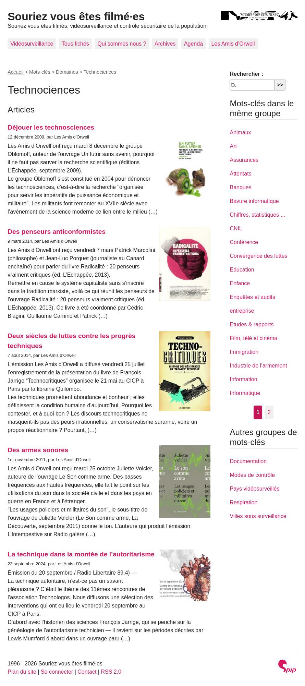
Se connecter (57, 672)
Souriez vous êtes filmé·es (76, 16)
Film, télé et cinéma (253, 338)
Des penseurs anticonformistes (57, 231)
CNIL (236, 228)
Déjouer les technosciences (51, 127)
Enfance (240, 283)
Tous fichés (75, 44)
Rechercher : (246, 74)
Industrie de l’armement (258, 366)
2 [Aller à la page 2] (269, 412)
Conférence (244, 242)
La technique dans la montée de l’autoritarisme (81, 554)
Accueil (15, 72)
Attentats (240, 174)
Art (233, 146)
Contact (86, 672)
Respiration (243, 502)
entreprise (242, 311)
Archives (165, 44)
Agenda (193, 44)
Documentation (248, 461)
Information (243, 379)
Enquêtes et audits (252, 297)
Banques (240, 187)
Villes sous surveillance (258, 516)
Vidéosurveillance (31, 44)
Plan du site (22, 672)
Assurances (244, 160)
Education (242, 270)
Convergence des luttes (258, 256)
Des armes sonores (38, 450)
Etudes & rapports (251, 324)
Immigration (244, 352)
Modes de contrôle (252, 475)
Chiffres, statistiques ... (257, 215)
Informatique (245, 393)
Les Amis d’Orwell (233, 44)
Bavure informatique (254, 201)
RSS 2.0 (111, 672)
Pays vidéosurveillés (254, 489)
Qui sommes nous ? (121, 44)
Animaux (240, 132)
